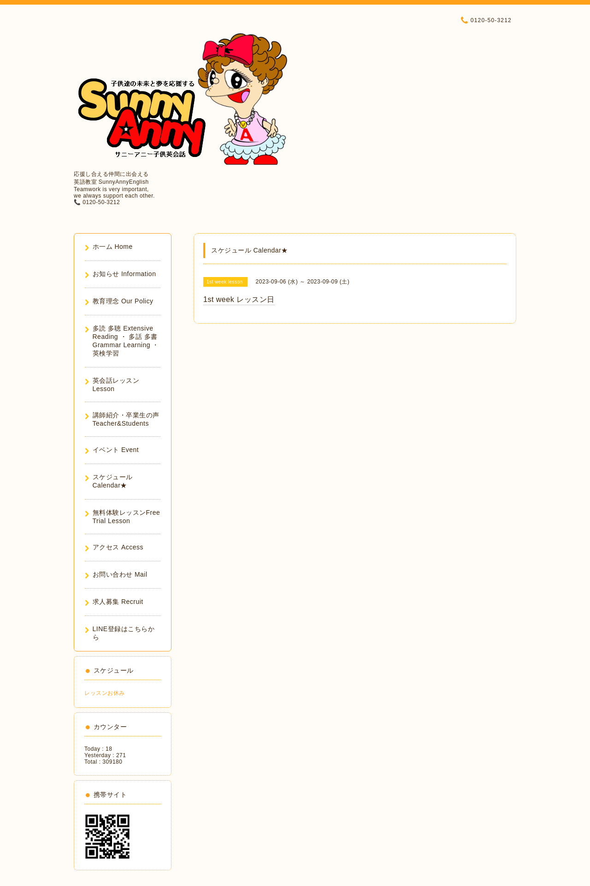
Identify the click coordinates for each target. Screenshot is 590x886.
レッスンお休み (104, 693)
